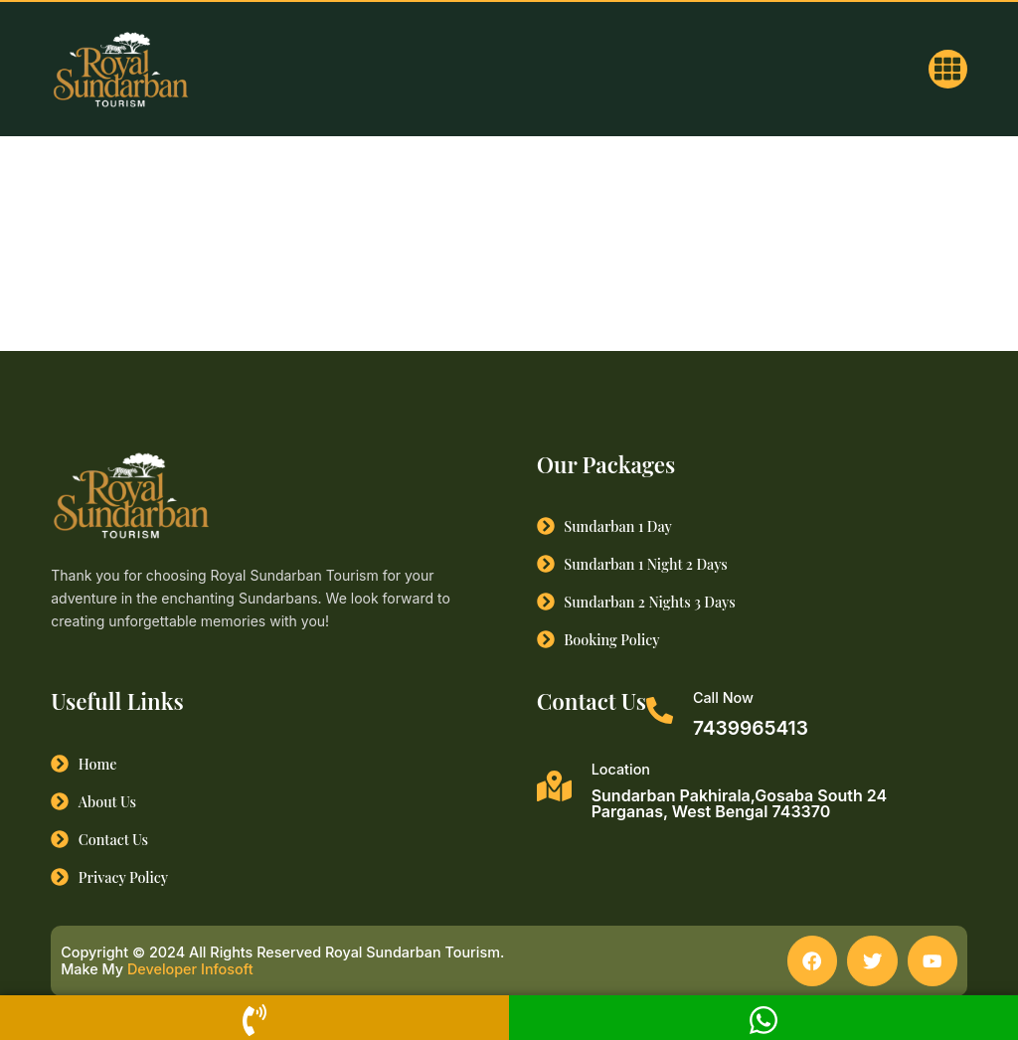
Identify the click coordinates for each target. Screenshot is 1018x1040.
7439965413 (750, 728)
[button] (948, 69)
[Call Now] (659, 710)
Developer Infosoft (190, 969)
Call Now (723, 697)
